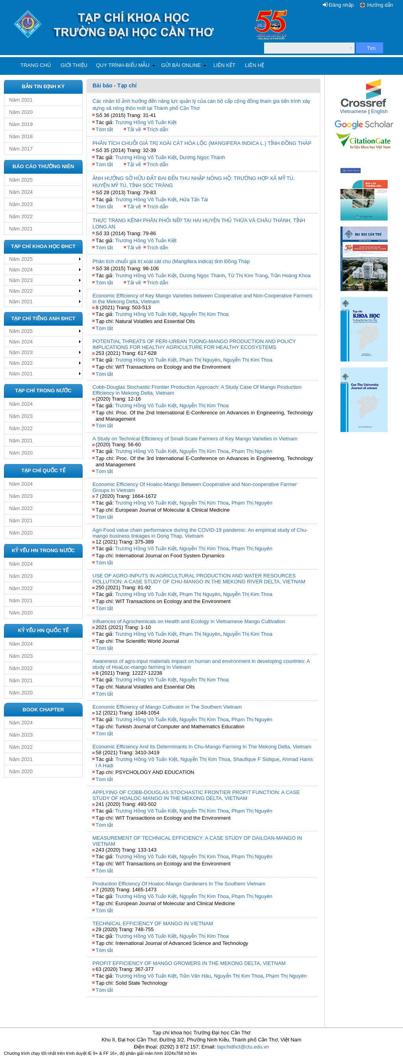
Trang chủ (35, 65)
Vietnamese (353, 111)
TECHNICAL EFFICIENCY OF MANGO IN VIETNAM (152, 923)
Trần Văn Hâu (195, 976)
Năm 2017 (21, 149)
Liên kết (224, 65)
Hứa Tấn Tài (193, 199)
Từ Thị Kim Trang (248, 275)
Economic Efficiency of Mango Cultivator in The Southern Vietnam (167, 707)
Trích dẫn (157, 129)
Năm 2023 (21, 204)
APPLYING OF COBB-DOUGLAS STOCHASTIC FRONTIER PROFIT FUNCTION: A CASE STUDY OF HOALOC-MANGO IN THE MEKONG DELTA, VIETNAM (196, 795)
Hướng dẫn (380, 5)
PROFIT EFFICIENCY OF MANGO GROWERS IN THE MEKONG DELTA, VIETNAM (189, 963)
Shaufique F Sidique (256, 759)
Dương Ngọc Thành (202, 157)
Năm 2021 (21, 100)
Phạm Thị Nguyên (199, 360)
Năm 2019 (21, 124)
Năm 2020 (21, 112)
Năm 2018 (21, 136)
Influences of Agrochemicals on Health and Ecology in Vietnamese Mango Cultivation (188, 621)
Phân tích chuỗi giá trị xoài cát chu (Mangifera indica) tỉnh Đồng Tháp (171, 261)
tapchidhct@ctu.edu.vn (243, 1047)
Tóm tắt (104, 129)
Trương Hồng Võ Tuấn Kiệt (145, 122)
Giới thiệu (74, 65)
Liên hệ (254, 65)
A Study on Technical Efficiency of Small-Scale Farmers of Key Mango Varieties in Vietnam (195, 439)
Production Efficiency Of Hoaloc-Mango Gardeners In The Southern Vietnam (178, 884)
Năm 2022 (21, 216)
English (379, 111)
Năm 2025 (21, 180)
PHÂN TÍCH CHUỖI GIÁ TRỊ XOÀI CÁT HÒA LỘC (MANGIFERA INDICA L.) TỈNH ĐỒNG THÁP (201, 143)
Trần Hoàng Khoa (290, 275)
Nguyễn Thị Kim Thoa (204, 314)
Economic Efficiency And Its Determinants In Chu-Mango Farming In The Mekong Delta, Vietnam (201, 747)
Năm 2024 (21, 192)
